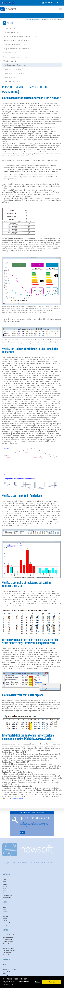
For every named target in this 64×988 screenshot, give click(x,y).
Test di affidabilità (10, 53)
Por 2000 (41, 19)
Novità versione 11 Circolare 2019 (15, 73)
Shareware (6, 914)
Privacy (5, 925)
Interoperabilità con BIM (12, 81)
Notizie (5, 918)
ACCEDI (22, 832)
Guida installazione (8, 965)
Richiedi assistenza (8, 967)
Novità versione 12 (10, 77)
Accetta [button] (52, 982)
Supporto (5, 912)
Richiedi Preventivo (8, 939)
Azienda (5, 916)
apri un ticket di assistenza (35, 818)
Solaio (4, 888)
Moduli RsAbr (7, 897)
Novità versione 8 (10, 61)
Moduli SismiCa (7, 895)
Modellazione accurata (11, 32)
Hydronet (5, 893)
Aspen (5, 884)
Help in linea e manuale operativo (15, 57)
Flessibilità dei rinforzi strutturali (15, 45)
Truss (4, 890)
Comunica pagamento (9, 950)
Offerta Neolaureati (8, 948)
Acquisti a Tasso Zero (9, 935)
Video (4, 973)
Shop (4, 909)
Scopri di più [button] (8, 984)
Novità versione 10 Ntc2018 (13, 69)
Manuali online (7, 923)
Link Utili (5, 920)
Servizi (5, 907)
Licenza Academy (8, 941)
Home (28, 19)
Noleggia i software (8, 937)
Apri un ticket (47, 3)
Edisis (4, 879)
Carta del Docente (8, 944)
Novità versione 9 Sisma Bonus (54, 19)
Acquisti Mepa (7, 952)
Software (34, 19)
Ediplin (5, 882)
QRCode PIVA (7, 955)
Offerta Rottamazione (9, 946)
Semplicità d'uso (9, 28)
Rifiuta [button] (37, 982)
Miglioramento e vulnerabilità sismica (16, 49)
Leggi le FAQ (6, 971)
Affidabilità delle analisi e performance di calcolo (20, 36)
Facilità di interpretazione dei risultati (16, 40)
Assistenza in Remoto (9, 969)
